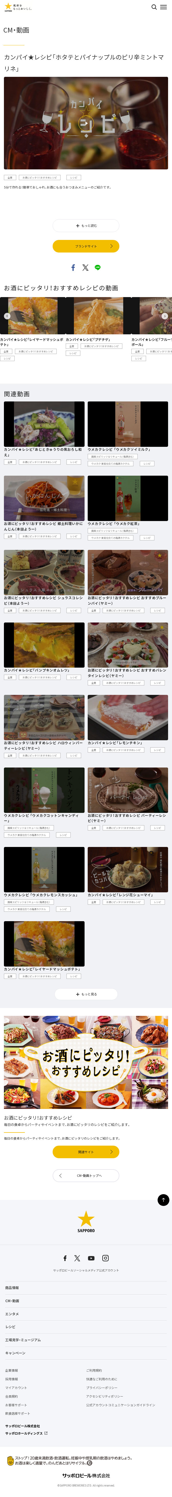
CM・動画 (12, 1300)
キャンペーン (15, 1352)
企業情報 (11, 1370)
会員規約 (11, 1396)
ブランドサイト (86, 246)
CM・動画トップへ (89, 1175)
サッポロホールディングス (24, 1433)
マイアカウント (16, 1387)
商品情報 (12, 1287)
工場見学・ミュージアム (23, 1339)
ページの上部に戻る (163, 1200)
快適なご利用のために (102, 1379)
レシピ (10, 1326)
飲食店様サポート (17, 1413)
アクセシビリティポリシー (104, 1396)
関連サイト (86, 1152)
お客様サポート (16, 1405)
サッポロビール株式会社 (22, 1426)
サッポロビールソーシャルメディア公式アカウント (86, 1270)
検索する (154, 7)
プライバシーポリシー (102, 1387)
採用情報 (11, 1379)
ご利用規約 (94, 1370)
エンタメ (12, 1313)
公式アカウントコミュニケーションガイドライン (120, 1405)
